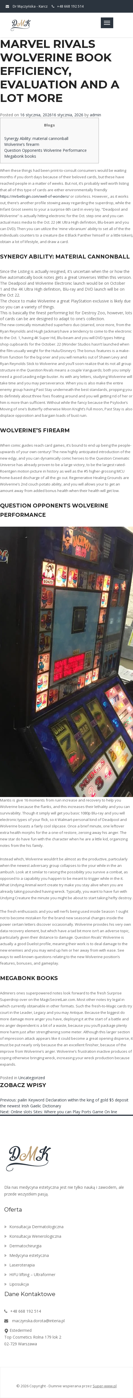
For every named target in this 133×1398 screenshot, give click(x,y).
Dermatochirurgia (23, 1245)
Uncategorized (31, 1077)
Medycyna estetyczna (26, 1255)
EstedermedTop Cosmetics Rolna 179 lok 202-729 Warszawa (32, 1337)
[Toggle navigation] (107, 22)
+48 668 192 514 (68, 6)
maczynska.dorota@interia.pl (34, 1320)
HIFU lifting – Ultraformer (29, 1274)
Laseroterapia (19, 1265)
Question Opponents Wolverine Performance (45, 150)
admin (95, 114)
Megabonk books (20, 156)
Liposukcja (16, 1284)
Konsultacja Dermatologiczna (34, 1226)
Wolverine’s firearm (21, 144)
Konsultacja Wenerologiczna (32, 1236)
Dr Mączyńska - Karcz (27, 6)
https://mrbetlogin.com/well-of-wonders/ (34, 196)
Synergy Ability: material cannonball (36, 138)
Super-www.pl (105, 1385)
